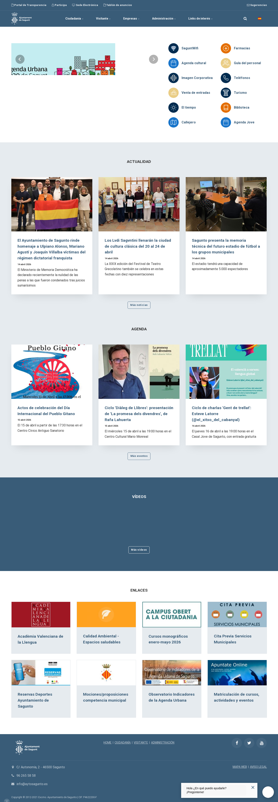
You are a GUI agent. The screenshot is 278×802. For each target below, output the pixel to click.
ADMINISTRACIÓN (162, 742)
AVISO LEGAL (258, 766)
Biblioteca (241, 107)
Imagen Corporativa (197, 78)
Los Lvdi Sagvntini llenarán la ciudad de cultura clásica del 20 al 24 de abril (138, 246)
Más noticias (139, 304)
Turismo (240, 93)
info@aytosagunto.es (32, 784)
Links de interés (200, 18)
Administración (164, 18)
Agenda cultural (194, 63)
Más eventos (139, 455)
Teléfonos (242, 78)
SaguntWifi (190, 48)
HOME (107, 742)
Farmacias (242, 48)
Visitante (103, 18)
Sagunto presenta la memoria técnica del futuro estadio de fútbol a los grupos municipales (226, 246)
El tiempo (189, 107)
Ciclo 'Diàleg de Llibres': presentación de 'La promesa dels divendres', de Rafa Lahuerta (139, 413)
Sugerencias (257, 5)
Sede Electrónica (85, 5)
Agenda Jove (244, 122)
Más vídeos (139, 549)
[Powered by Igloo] (6, 800)
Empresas (131, 18)
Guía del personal (247, 63)
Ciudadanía (74, 18)
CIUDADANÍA (123, 742)
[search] (245, 18)
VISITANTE (141, 742)
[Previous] (20, 80)
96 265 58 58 (26, 776)
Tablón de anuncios (117, 5)
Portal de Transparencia (28, 5)
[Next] (153, 80)
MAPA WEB (240, 766)
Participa (59, 5)
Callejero (189, 122)
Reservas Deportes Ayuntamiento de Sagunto (35, 700)
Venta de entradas (196, 93)
